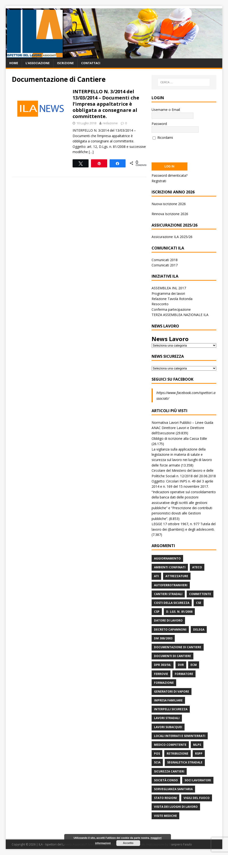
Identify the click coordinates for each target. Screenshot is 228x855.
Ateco (197, 567)
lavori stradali (167, 718)
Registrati (159, 181)
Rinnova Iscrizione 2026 (170, 214)
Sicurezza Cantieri (169, 771)
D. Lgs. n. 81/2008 (179, 612)
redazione (110, 123)
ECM (194, 665)
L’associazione (38, 63)
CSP (156, 612)
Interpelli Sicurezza (170, 709)
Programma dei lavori (168, 293)
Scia (157, 762)
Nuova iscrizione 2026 (169, 204)
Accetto (128, 843)
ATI (156, 576)
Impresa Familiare (168, 700)
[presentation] (188, 149)
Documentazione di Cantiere (177, 647)
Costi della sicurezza (171, 603)
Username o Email (166, 109)
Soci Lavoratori (198, 780)
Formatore (184, 674)
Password (159, 123)
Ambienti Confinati (170, 567)
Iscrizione (65, 63)
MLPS (197, 745)
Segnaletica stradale (184, 762)
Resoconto (160, 304)
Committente (200, 594)
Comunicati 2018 (165, 260)
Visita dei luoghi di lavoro (176, 807)
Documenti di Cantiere (172, 656)
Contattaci (90, 63)
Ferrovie (161, 674)
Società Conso (166, 780)
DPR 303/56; (162, 665)
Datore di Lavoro (168, 620)
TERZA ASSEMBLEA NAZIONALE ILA (180, 314)
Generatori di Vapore (171, 691)
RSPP (198, 753)
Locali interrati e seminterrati (179, 736)
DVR (181, 665)
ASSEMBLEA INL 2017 (169, 288)
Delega (198, 629)
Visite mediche (165, 816)
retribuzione (177, 753)
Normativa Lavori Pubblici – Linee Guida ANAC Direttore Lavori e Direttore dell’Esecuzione (182, 427)
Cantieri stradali (168, 594)
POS (157, 753)
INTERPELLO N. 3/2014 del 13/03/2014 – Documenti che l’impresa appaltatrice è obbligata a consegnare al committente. (106, 103)
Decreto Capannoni (170, 629)
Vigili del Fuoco (197, 798)
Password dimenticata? (169, 175)
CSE (198, 603)
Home (13, 63)
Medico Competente (170, 745)
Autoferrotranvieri (170, 585)
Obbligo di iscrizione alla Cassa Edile (179, 438)
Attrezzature (176, 576)
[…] (91, 152)
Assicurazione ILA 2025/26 (172, 236)
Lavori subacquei (168, 727)
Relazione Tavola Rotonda (172, 298)
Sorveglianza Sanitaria (173, 789)
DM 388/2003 (163, 638)
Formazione (164, 683)
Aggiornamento (167, 558)
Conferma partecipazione (171, 309)
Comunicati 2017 (165, 265)
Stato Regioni (165, 798)
